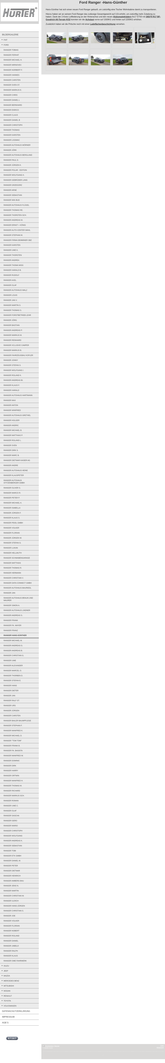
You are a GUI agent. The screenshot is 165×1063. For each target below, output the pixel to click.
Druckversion (48, 1046)
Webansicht (160, 1047)
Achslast (89, 19)
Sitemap (56, 1046)
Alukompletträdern (122, 17)
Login (162, 1045)
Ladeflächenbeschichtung (102, 24)
